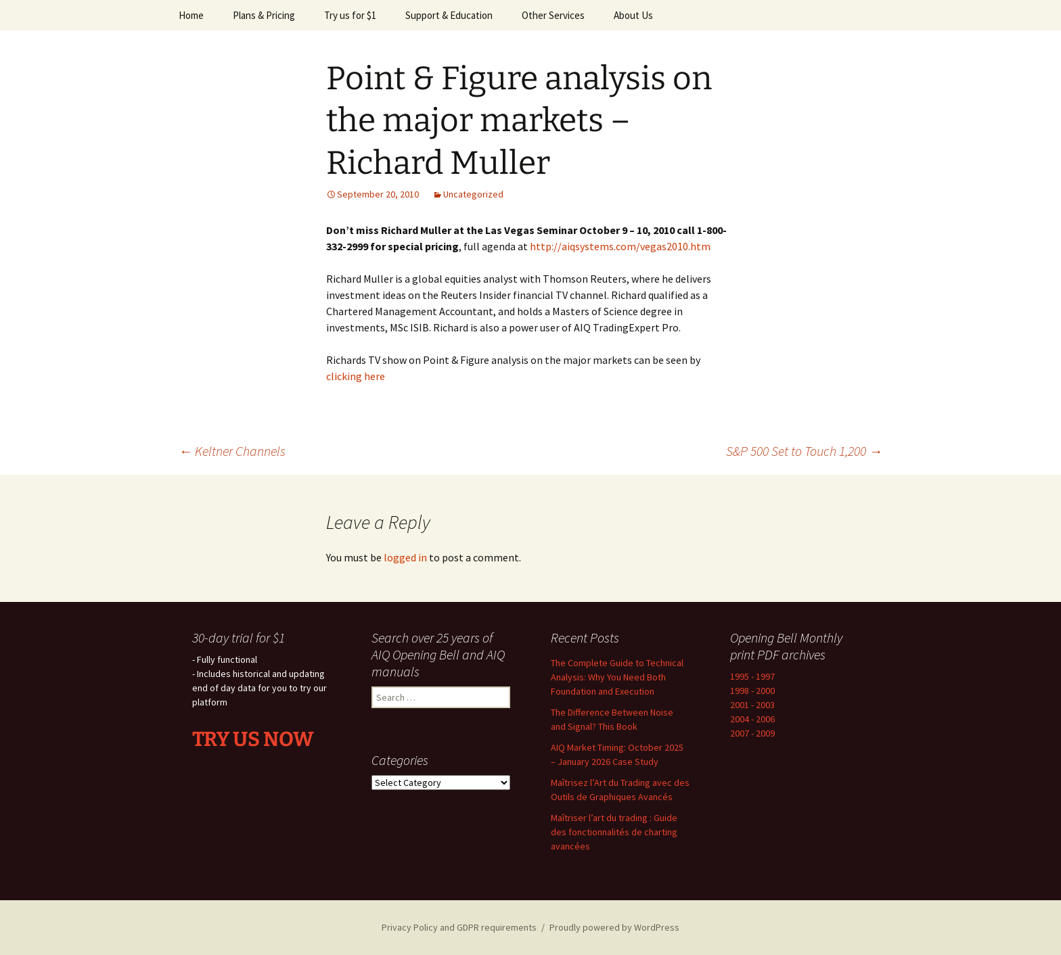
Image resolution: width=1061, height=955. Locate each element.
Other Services (553, 15)
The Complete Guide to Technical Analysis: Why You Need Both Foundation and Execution (617, 677)
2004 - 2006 (752, 719)
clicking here (355, 376)
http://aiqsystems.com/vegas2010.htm (620, 246)
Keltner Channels (232, 450)
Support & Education (449, 15)
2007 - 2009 (752, 733)
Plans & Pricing (264, 15)
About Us (633, 15)
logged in (405, 557)
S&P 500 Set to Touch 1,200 (804, 450)
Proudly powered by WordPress (614, 927)
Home (191, 15)
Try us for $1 (350, 15)
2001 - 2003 (752, 705)
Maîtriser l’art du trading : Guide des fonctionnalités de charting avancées (614, 832)
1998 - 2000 (752, 690)
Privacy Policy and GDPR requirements (459, 927)
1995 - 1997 (752, 676)
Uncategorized (473, 194)
